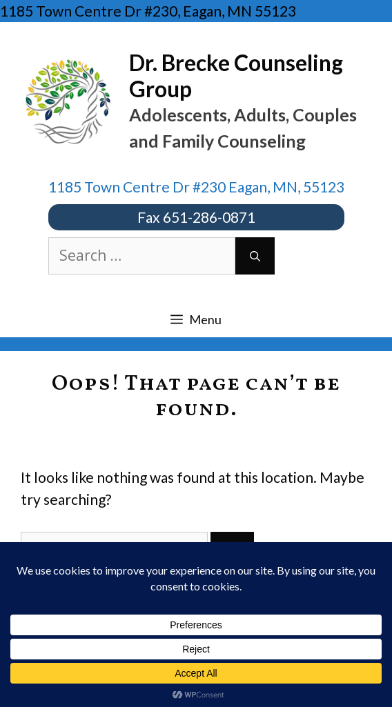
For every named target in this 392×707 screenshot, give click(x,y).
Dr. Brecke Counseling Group (236, 75)
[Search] (255, 256)
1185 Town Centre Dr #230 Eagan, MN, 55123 (196, 186)
